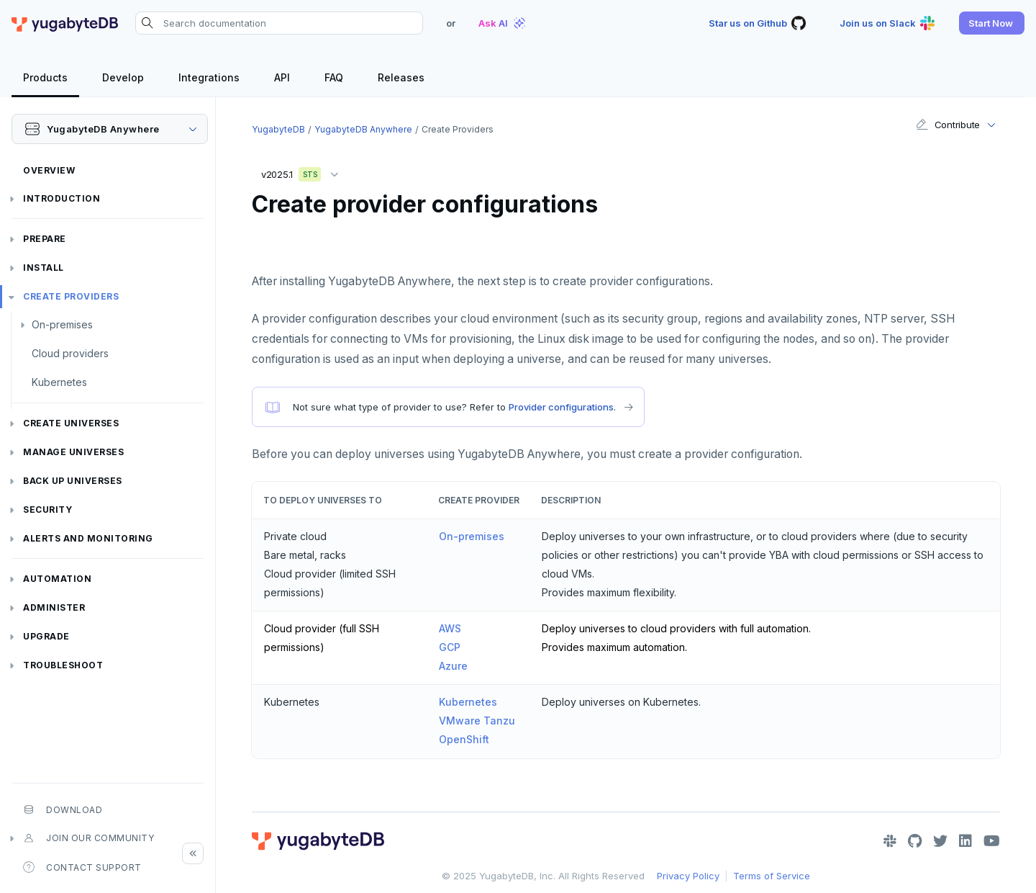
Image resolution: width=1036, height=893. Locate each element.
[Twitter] (940, 841)
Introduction (61, 198)
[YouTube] (991, 841)
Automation (57, 578)
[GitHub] (915, 841)
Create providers (71, 296)
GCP (449, 647)
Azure (453, 666)
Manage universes (73, 452)
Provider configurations (561, 407)
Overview (49, 170)
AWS (450, 628)
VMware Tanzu (477, 720)
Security (47, 509)
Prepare (44, 238)
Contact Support (82, 867)
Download (62, 809)
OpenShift (464, 739)
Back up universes (72, 480)
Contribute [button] (948, 124)
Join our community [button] (88, 838)
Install (43, 267)
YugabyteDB (278, 129)
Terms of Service (771, 875)
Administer (54, 607)
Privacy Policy (688, 875)
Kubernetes (59, 382)
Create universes (71, 423)
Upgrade (46, 636)
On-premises (62, 324)
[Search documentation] (279, 23)
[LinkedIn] (965, 841)
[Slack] (889, 841)
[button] (991, 23)
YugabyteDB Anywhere (363, 129)
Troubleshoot (63, 665)
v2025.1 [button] (303, 171)
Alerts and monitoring (88, 538)
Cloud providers (70, 353)
